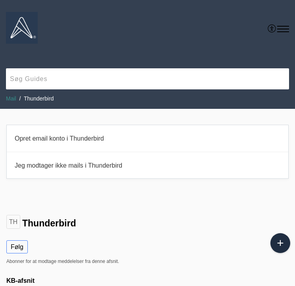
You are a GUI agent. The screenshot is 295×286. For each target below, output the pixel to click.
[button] (283, 29)
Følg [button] (17, 246)
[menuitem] (272, 29)
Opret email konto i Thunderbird (59, 138)
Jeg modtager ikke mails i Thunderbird (68, 165)
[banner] (147, 54)
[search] (147, 78)
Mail (11, 98)
